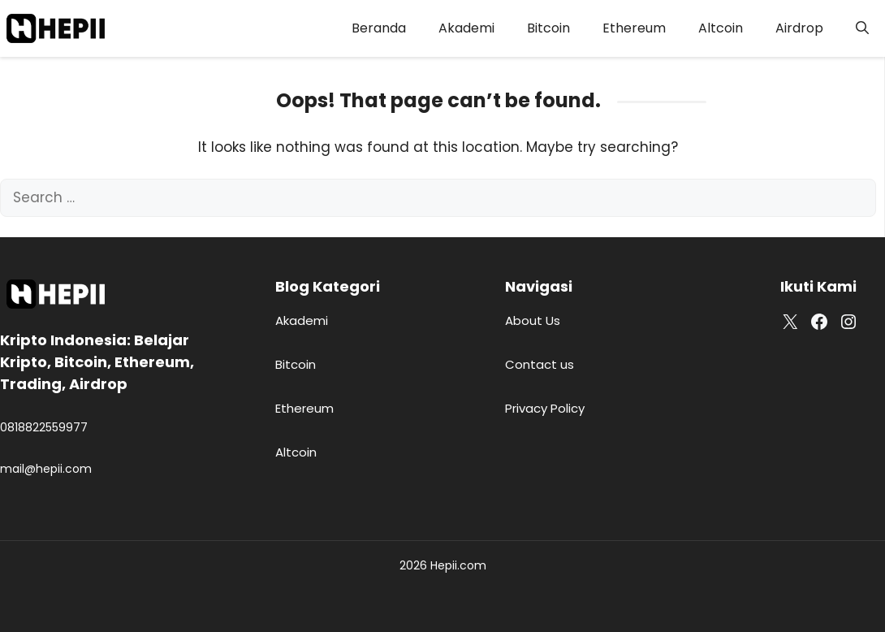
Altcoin (720, 28)
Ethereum (634, 28)
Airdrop (799, 28)
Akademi (466, 28)
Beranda (379, 28)
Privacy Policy (545, 408)
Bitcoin (548, 28)
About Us (532, 320)
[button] (862, 28)
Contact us (539, 364)
